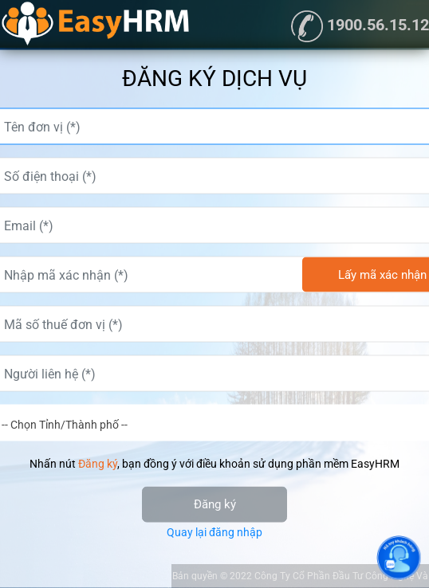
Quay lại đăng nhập (214, 532)
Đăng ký (215, 504)
